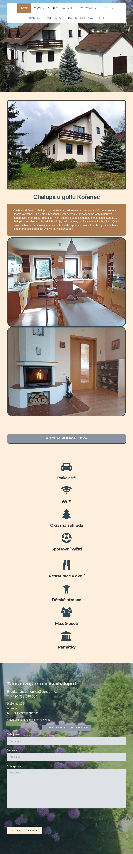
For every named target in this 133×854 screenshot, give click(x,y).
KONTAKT (35, 18)
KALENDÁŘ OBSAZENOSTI (86, 18)
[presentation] (32, 818)
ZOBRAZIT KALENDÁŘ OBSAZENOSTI (66, 728)
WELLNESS (54, 18)
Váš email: (13, 750)
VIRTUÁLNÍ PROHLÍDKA (66, 438)
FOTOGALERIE (89, 8)
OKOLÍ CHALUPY (45, 8)
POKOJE (68, 8)
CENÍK (109, 8)
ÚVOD (24, 8)
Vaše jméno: (14, 734)
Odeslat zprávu (24, 830)
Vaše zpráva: (14, 766)
